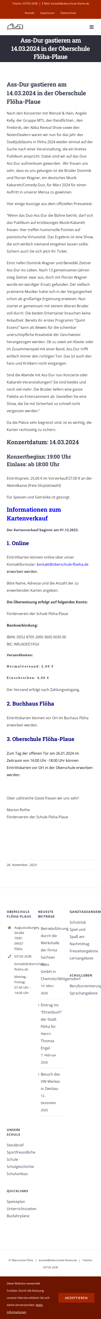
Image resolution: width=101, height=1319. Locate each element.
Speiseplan (16, 1201)
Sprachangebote (82, 993)
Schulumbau (17, 1173)
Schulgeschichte (19, 1166)
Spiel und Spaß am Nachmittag (79, 936)
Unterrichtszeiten (19, 1208)
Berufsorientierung (82, 985)
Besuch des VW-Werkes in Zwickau (50, 1081)
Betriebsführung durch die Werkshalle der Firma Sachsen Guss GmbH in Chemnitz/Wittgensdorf (50, 953)
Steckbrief (15, 1145)
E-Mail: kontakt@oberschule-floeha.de (65, 3)
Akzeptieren (76, 1298)
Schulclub (78, 922)
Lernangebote (81, 958)
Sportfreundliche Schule (19, 1156)
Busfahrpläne (18, 1215)
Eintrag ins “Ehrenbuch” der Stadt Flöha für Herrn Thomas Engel (50, 1026)
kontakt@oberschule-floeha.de (23, 966)
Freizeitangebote (82, 951)
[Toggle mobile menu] (92, 27)
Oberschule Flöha (22, 1260)
